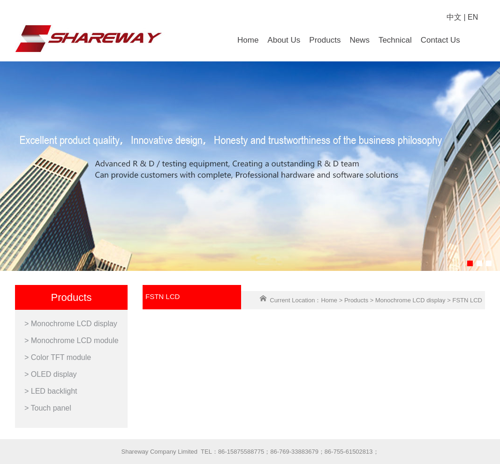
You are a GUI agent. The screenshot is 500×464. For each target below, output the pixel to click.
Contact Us (440, 40)
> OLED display (50, 374)
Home (247, 40)
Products (325, 40)
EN (473, 17)
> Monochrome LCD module (71, 340)
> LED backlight (50, 391)
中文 (454, 17)
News (359, 40)
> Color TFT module (57, 357)
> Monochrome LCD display (70, 324)
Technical (395, 40)
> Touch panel (47, 408)
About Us (283, 40)
